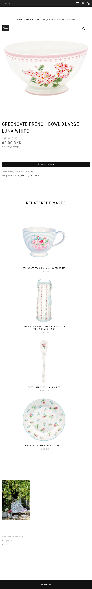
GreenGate (28, 19)
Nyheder (24, 176)
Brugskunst (8, 540)
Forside (19, 19)
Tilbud (36, 176)
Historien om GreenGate (13, 536)
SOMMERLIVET (7, 3)
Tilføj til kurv (47, 164)
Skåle (37, 19)
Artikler (6, 544)
